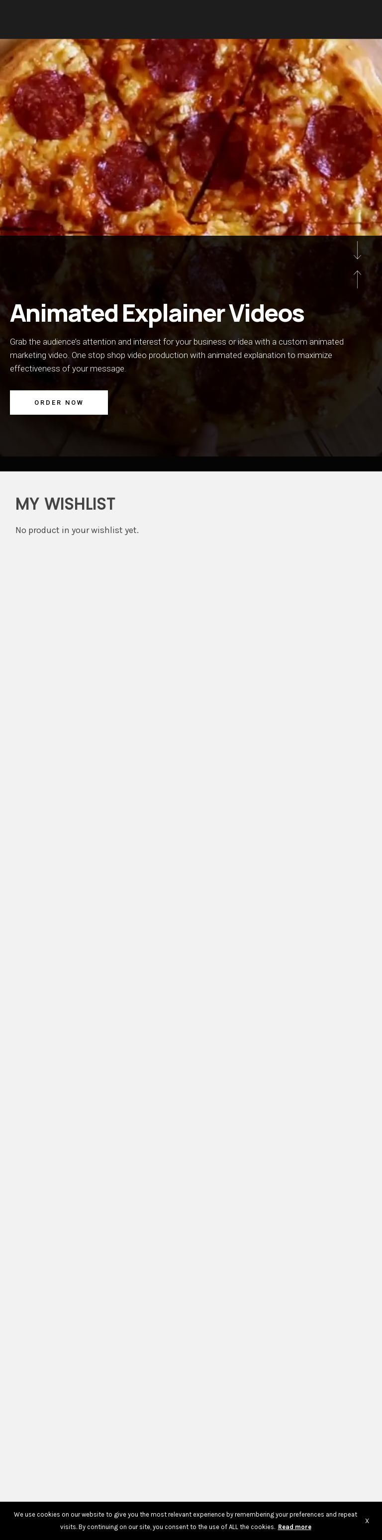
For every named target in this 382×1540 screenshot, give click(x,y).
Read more (294, 1527)
